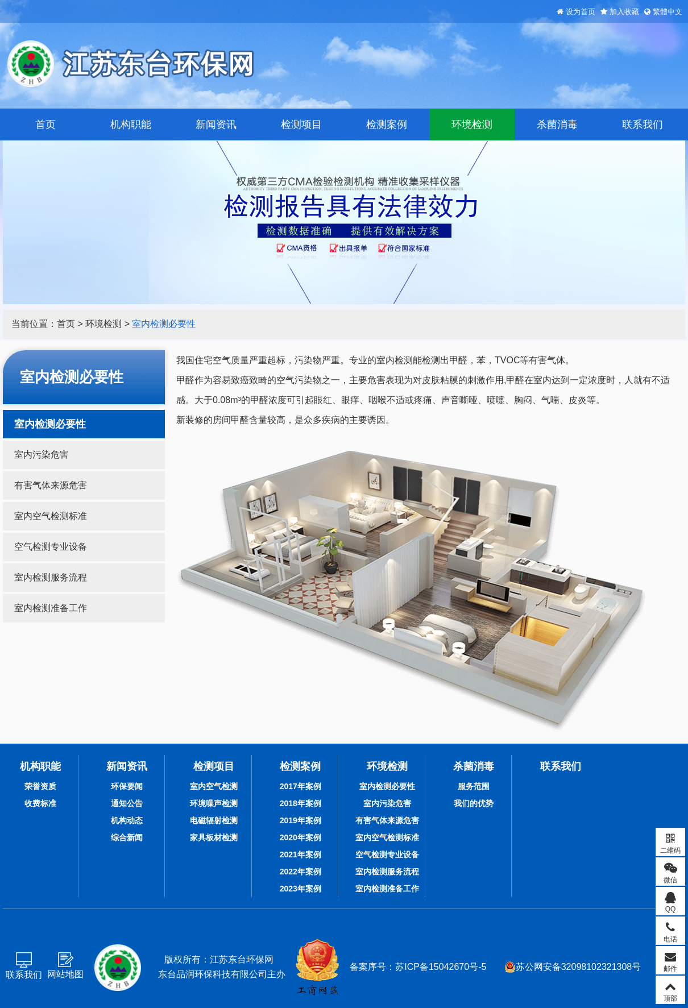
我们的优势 (474, 803)
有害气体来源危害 (50, 485)
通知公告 (127, 803)
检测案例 (386, 124)
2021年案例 (300, 854)
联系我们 (642, 124)
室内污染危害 (41, 454)
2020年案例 (300, 837)
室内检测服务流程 (50, 577)
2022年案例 (300, 871)
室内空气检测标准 (50, 516)
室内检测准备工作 (50, 608)
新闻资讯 (216, 124)
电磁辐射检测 (214, 820)
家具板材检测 (214, 837)
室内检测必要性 (164, 324)
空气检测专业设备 (50, 546)
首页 (45, 124)
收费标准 (40, 803)
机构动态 (127, 820)
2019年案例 (300, 820)
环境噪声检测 (214, 803)
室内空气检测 (214, 786)
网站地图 (65, 974)
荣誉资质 (40, 786)
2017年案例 (300, 786)
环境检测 (471, 124)
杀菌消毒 (557, 124)
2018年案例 (300, 803)
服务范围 (474, 786)
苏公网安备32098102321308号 (572, 967)
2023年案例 (300, 888)
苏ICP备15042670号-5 (440, 967)
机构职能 (130, 124)
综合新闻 (127, 837)
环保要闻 (127, 786)
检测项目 (301, 124)
